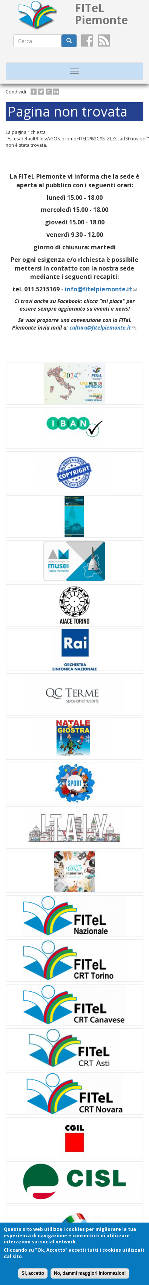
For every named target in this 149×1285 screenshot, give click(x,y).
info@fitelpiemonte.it (101, 289)
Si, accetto (33, 1273)
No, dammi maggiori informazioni (90, 1273)
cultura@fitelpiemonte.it (102, 327)
